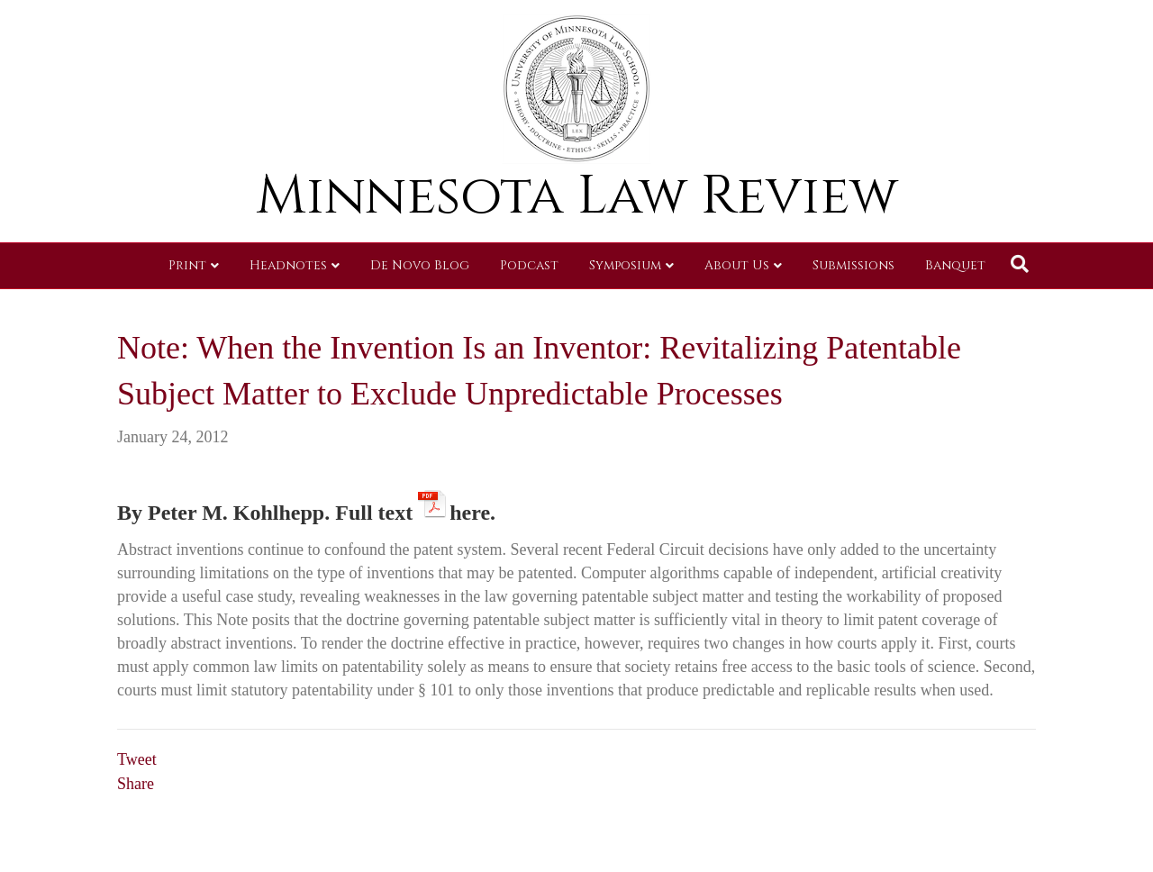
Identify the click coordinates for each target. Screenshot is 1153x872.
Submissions (853, 265)
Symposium (625, 265)
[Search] (1019, 264)
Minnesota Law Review (577, 195)
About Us (736, 265)
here (469, 509)
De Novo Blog (419, 265)
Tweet (137, 759)
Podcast (529, 265)
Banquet (955, 265)
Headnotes (288, 265)
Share (135, 784)
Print (187, 265)
